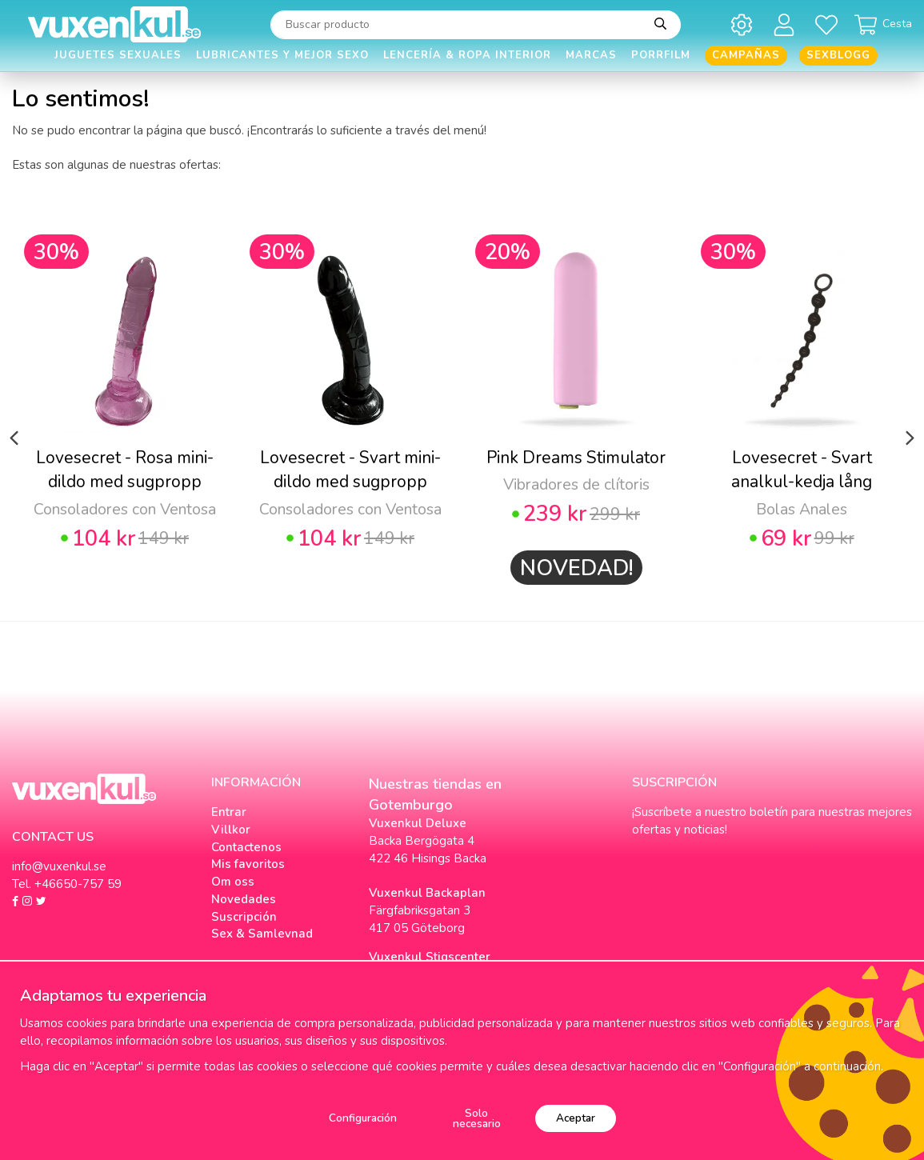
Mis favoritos (248, 864)
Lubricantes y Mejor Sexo (282, 55)
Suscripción (244, 917)
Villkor (230, 830)
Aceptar (575, 1118)
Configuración (363, 1118)
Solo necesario (477, 1119)
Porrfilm (660, 55)
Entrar (228, 812)
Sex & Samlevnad (262, 934)
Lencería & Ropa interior (467, 55)
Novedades (243, 899)
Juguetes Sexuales (118, 55)
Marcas (591, 55)
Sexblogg (838, 55)
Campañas (746, 55)
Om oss (232, 882)
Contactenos (246, 847)
